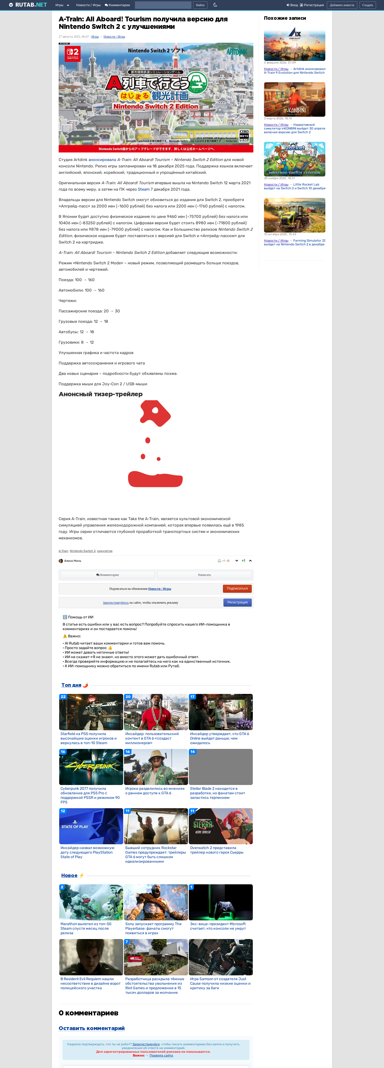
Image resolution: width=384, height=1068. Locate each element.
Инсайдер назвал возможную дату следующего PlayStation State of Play (87, 852)
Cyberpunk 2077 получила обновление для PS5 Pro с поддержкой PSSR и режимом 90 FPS (90, 795)
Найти (200, 5)
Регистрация (237, 602)
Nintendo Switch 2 (82, 551)
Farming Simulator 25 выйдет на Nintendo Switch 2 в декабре (295, 242)
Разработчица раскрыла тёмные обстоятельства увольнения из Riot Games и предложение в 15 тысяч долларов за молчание (154, 986)
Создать (367, 5)
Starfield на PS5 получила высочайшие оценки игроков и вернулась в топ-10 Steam (89, 738)
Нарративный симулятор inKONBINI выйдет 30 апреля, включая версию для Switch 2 (295, 128)
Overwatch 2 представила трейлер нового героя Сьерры (216, 850)
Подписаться (237, 588)
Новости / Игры (88, 5)
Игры (59, 5)
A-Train (63, 551)
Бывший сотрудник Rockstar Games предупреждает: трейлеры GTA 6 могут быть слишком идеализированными (155, 855)
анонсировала (102, 159)
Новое (69, 876)
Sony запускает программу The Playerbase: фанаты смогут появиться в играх (153, 928)
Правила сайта (161, 1055)
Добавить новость (342, 5)
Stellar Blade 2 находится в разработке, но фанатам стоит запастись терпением (217, 793)
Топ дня (71, 685)
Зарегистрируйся (146, 1044)
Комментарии (117, 5)
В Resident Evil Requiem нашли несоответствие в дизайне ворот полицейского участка (91, 983)
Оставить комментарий (92, 1028)
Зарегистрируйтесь (116, 602)
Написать (204, 575)
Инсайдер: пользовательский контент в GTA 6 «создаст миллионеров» (152, 738)
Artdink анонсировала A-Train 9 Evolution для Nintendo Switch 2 (295, 70)
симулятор (105, 551)
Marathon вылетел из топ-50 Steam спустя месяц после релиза (86, 928)
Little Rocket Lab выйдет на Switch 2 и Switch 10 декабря (295, 186)
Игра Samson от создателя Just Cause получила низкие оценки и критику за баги (220, 983)
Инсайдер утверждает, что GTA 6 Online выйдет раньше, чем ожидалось (219, 738)
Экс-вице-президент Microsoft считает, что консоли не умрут (218, 926)
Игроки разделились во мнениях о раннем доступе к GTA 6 (155, 790)
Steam (144, 189)
